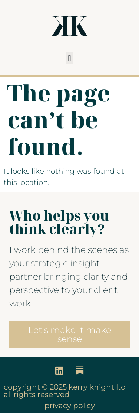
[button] (69, 58)
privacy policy (69, 405)
